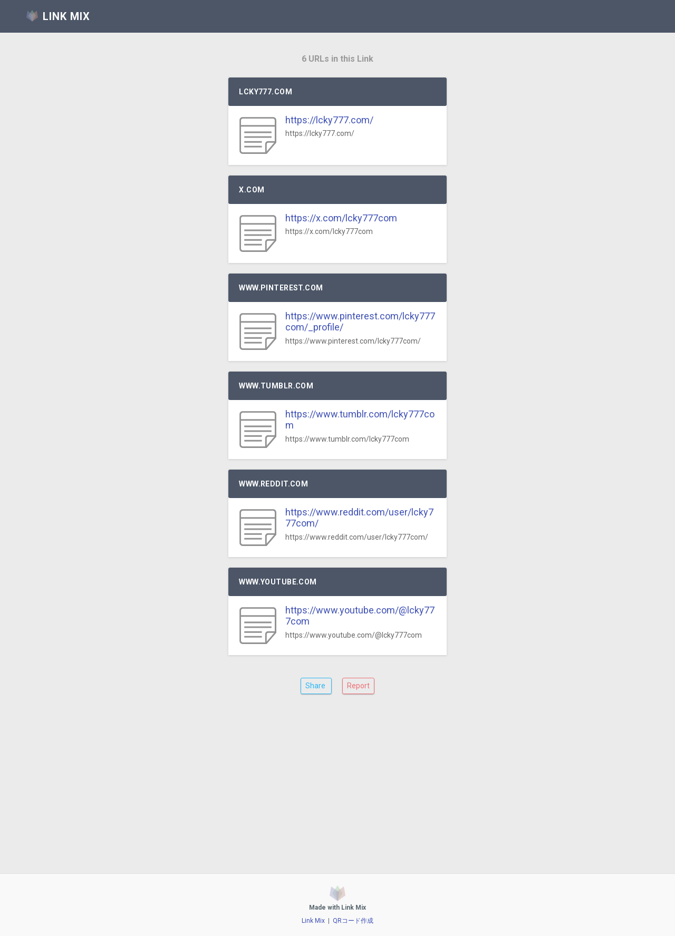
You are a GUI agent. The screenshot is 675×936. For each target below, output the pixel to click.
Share (316, 685)
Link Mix (313, 920)
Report (358, 685)
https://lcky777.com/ (329, 119)
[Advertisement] (337, 791)
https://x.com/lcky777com (341, 217)
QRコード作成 (353, 920)
